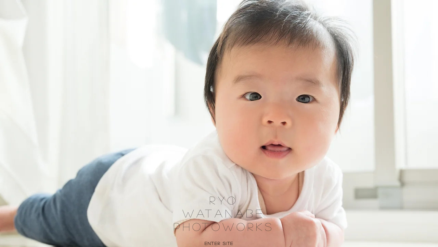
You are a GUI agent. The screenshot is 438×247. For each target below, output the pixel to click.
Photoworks (223, 226)
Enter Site (219, 243)
